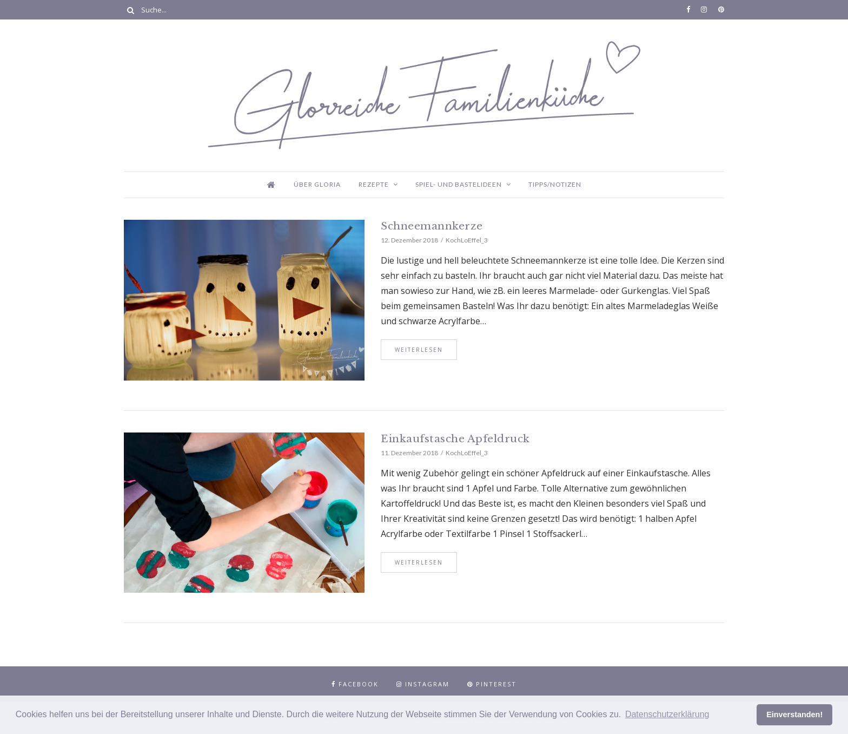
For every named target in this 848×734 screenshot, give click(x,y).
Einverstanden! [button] (794, 714)
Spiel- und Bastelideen (458, 184)
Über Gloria (317, 184)
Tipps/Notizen (554, 184)
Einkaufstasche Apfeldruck (455, 438)
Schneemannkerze (432, 226)
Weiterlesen (419, 349)
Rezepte (374, 184)
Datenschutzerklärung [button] (667, 714)
